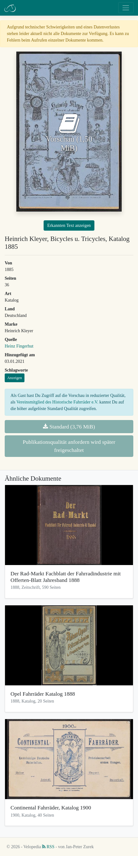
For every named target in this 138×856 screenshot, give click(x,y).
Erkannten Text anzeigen (69, 225)
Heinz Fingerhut (19, 346)
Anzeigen (14, 378)
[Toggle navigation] (126, 7)
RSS (48, 846)
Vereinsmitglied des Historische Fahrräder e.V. (57, 402)
